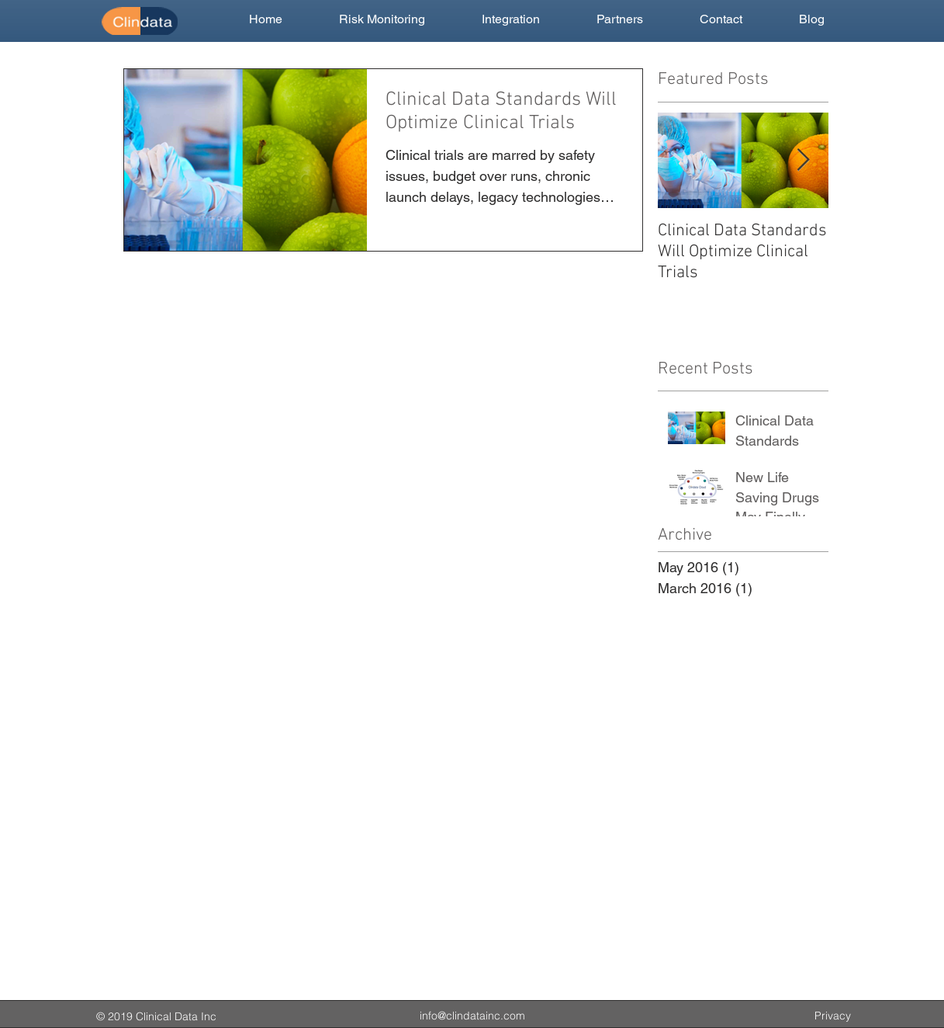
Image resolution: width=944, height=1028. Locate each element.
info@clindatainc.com (472, 1016)
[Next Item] (804, 160)
